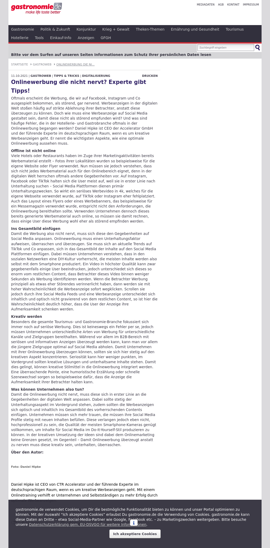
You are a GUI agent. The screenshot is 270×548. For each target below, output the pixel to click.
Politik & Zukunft (55, 29)
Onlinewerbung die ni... (75, 64)
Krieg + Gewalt (115, 29)
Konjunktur (86, 29)
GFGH (106, 38)
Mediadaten (205, 4)
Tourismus (235, 29)
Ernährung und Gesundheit (195, 29)
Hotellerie (19, 38)
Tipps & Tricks (66, 76)
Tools (39, 38)
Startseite (19, 64)
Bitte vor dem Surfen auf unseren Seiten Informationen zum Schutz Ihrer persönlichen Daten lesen (111, 55)
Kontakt (233, 4)
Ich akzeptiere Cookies (135, 534)
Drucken (150, 76)
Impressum (251, 4)
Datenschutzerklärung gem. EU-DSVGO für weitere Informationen (87, 524)
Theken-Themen (150, 29)
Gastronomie (22, 29)
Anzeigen (86, 38)
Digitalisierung (96, 76)
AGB (221, 4)
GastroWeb (42, 64)
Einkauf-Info (60, 38)
